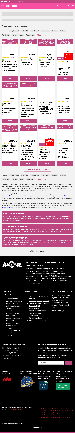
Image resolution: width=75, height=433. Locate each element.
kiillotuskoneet (14, 196)
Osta (10, 78)
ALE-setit (24, 31)
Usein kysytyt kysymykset (39, 301)
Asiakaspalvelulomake (37, 311)
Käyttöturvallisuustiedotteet (39, 318)
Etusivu (4, 31)
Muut (21, 35)
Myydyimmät (14, 31)
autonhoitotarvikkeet (61, 196)
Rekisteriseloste (16, 410)
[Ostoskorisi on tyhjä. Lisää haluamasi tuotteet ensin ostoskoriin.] (73, 6)
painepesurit (49, 196)
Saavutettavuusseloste (37, 320)
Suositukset (35, 31)
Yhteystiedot (7, 359)
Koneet (14, 35)
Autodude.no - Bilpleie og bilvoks (52, 413)
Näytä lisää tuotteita (37, 170)
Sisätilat (54, 31)
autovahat (65, 194)
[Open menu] (2, 6)
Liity (68, 362)
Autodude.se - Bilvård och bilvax (52, 415)
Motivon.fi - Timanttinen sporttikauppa (54, 408)
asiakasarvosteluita (8, 207)
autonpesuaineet (44, 194)
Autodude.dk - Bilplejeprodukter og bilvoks (55, 417)
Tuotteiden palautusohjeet (39, 303)
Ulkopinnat (45, 31)
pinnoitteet (5, 196)
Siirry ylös (37, 252)
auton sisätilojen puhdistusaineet (30, 196)
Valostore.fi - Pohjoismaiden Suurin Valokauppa (57, 410)
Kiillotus (63, 31)
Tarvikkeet (5, 35)
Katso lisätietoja (58, 311)
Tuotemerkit (30, 35)
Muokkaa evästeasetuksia (12, 423)
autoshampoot (56, 194)
